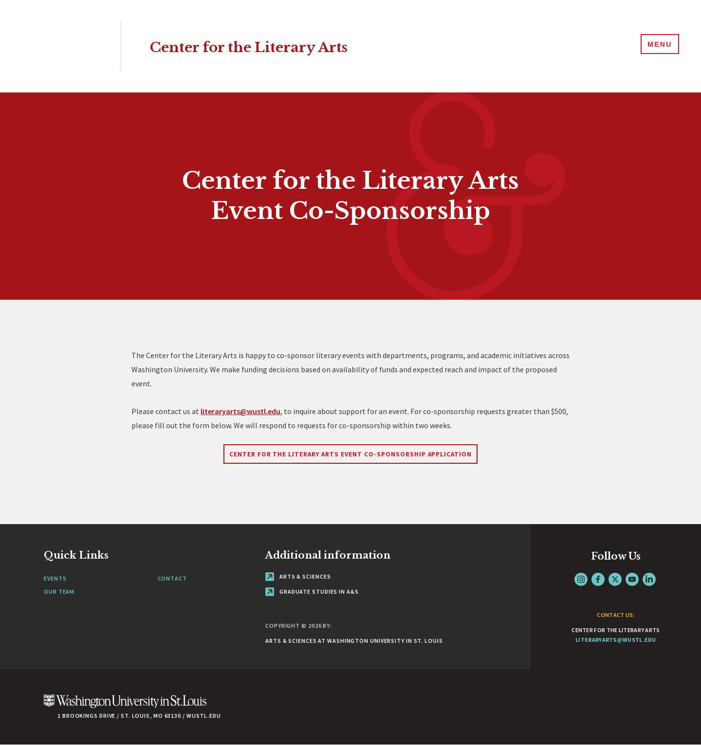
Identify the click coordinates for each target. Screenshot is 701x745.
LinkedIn (649, 579)
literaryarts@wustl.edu (240, 411)
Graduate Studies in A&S (312, 591)
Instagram (581, 579)
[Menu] (657, 45)
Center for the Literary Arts (272, 46)
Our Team (59, 591)
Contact (172, 578)
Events (55, 578)
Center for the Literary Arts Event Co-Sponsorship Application (350, 454)
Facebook (598, 579)
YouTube (632, 579)
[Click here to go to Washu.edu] (125, 706)
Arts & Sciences (298, 576)
